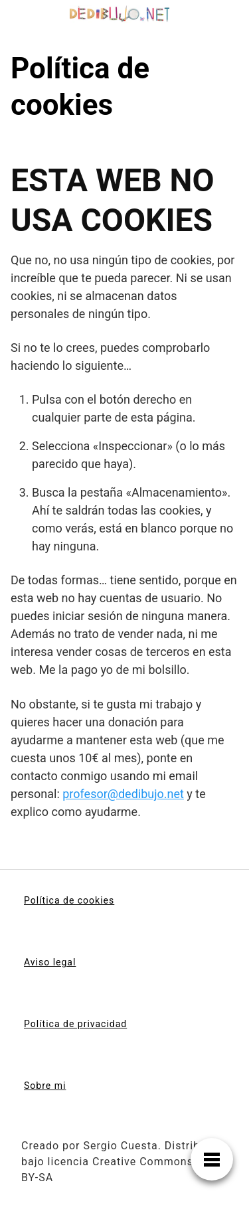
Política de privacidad (75, 1024)
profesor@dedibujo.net (123, 794)
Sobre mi (45, 1085)
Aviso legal (50, 962)
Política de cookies (69, 900)
